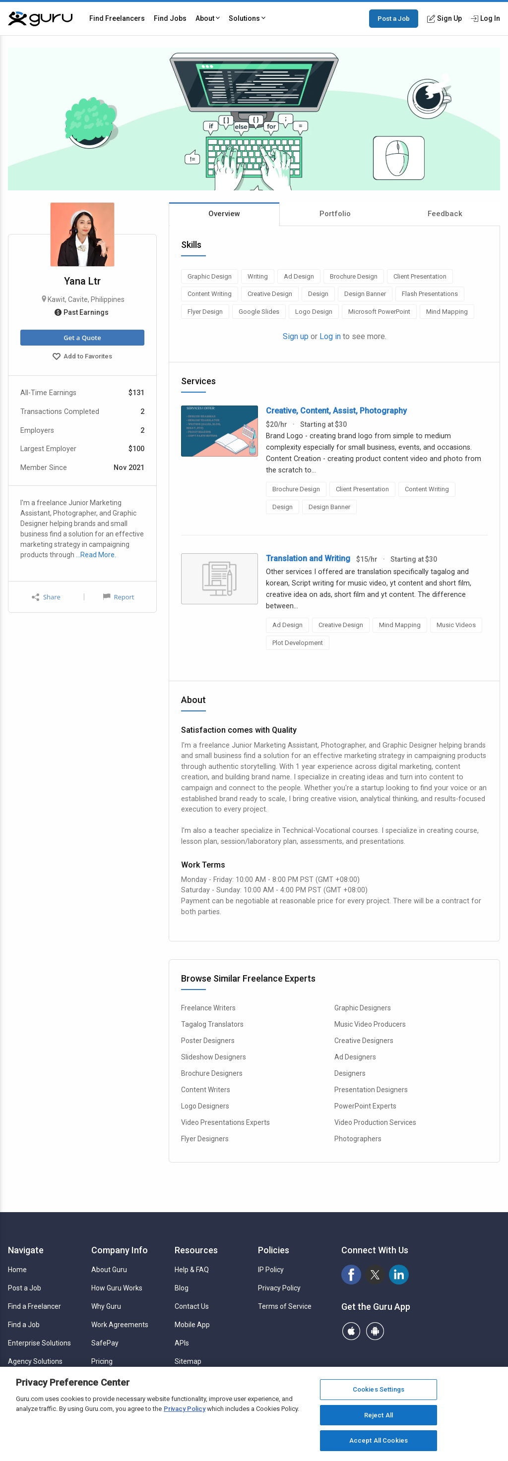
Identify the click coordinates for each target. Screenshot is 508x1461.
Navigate (26, 1250)
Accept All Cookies (378, 1440)
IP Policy (271, 1270)
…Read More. (96, 555)
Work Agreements (119, 1325)
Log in (330, 336)
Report (118, 596)
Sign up (296, 336)
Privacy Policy (279, 1288)
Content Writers (205, 1090)
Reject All (378, 1415)
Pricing (102, 1361)
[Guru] (40, 18)
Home (17, 1270)
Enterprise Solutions (39, 1343)
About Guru (109, 1270)
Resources (196, 1250)
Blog (182, 1288)
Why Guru (106, 1306)
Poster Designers (208, 1041)
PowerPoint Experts (365, 1106)
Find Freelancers (117, 18)
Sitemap (188, 1361)
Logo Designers (205, 1106)
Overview (224, 213)
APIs (182, 1343)
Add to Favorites (82, 357)
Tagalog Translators (212, 1024)
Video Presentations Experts (225, 1122)
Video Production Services (375, 1122)
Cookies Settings (378, 1389)
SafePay (105, 1343)
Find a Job (24, 1325)
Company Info (119, 1250)
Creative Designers (363, 1041)
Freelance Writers (208, 1008)
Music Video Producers (370, 1024)
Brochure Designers (212, 1073)
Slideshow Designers (213, 1057)
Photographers (357, 1139)
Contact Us (192, 1306)
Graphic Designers (362, 1008)
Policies (273, 1250)
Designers (350, 1073)
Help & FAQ (192, 1270)
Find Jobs (170, 18)
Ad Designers (355, 1057)
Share (46, 597)
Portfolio (335, 213)
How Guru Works (116, 1288)
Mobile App (192, 1325)
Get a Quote (82, 337)
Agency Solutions (35, 1361)
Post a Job (394, 18)
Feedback (445, 213)
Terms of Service (285, 1306)
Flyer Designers (205, 1139)
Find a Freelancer (34, 1306)
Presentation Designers (371, 1090)
